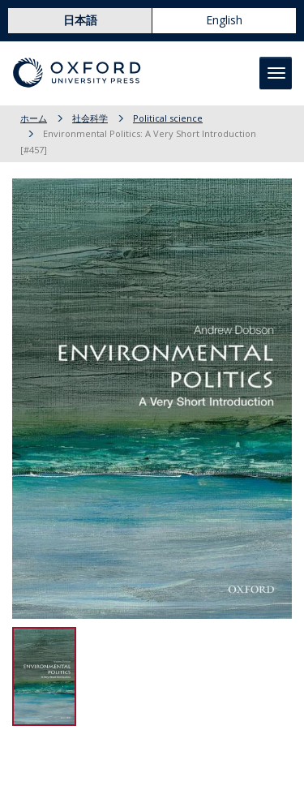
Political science (168, 118)
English (224, 20)
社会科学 (90, 118)
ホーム (33, 118)
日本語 (80, 20)
